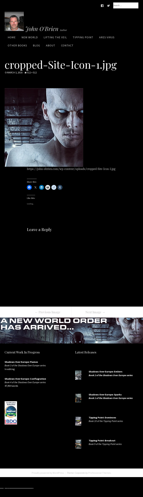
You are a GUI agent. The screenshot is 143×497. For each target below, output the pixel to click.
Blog (36, 46)
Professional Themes (99, 472)
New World (29, 38)
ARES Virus (106, 38)
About (50, 46)
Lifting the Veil (55, 38)
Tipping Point (83, 38)
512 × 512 (32, 72)
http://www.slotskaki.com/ (75, 487)
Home (12, 38)
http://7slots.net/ (46, 487)
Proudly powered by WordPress (48, 472)
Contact (67, 46)
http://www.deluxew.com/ (110, 487)
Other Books (17, 46)
